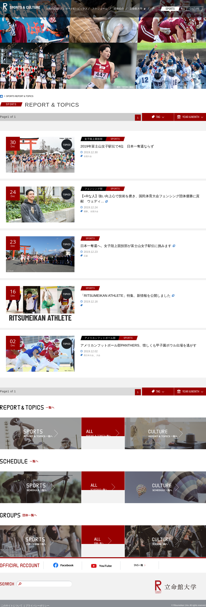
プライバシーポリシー (37, 600)
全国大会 (88, 158)
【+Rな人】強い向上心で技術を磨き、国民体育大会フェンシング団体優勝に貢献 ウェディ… (140, 200)
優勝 (86, 214)
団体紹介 (119, 8)
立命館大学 (136, 8)
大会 (100, 363)
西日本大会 (90, 363)
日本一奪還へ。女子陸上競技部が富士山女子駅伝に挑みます (139, 250)
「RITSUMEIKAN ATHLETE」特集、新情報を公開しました (138, 300)
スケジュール (100, 8)
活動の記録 (52, 8)
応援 (86, 264)
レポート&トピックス (75, 8)
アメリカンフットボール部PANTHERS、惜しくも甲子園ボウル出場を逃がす (139, 349)
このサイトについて (11, 600)
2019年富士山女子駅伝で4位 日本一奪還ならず (128, 147)
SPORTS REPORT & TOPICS (22, 96)
